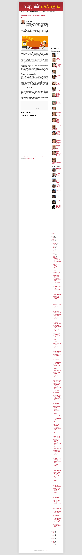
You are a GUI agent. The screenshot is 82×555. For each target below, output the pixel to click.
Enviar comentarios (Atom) (29, 158)
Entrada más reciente (24, 156)
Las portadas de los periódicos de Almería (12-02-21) (57, 428)
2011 (53, 542)
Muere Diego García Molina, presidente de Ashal (57, 431)
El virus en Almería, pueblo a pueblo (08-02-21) (57, 471)
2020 (53, 529)
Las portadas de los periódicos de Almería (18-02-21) (57, 368)
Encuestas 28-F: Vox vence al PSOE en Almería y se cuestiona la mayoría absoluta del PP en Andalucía (56, 161)
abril (53, 253)
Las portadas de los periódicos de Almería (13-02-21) (57, 413)
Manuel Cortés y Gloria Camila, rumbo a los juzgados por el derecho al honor (56, 114)
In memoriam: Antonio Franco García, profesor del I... (57, 273)
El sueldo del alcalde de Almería (58, 174)
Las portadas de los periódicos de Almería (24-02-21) (57, 312)
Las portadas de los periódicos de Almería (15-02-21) (57, 393)
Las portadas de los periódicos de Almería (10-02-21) (57, 453)
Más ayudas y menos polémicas (56, 492)
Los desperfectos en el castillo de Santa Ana (57, 342)
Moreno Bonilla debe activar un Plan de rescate (56, 440)
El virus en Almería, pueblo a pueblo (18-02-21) (57, 363)
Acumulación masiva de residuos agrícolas (58, 95)
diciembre (54, 241)
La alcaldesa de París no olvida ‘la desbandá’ (57, 396)
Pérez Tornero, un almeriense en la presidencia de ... (56, 297)
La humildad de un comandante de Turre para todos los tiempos (56, 77)
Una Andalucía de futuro (57, 286)
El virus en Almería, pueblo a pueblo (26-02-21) (57, 282)
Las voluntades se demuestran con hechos (56, 276)
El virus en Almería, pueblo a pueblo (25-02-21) (57, 295)
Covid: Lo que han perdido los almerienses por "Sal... (57, 495)
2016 (53, 535)
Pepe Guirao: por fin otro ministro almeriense (58, 201)
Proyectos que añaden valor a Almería (56, 334)
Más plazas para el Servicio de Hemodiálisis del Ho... (56, 409)
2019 (53, 531)
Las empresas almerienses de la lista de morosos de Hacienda (58, 180)
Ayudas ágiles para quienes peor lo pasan (57, 503)
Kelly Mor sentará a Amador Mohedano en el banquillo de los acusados (56, 121)
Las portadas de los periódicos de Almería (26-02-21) (57, 292)
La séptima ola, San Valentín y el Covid (56, 446)
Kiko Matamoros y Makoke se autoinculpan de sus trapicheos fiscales (56, 66)
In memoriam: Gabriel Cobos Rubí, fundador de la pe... (57, 476)
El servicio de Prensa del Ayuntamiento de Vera (57, 459)
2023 (53, 237)
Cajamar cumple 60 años (58, 59)
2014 (53, 538)
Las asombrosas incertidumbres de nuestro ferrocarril (56, 288)
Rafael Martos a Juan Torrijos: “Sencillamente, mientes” (58, 207)
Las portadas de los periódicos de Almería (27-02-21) (57, 279)
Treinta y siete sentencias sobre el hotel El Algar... (57, 261)
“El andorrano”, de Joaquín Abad (58, 169)
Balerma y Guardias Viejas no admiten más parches (57, 352)
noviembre (55, 243)
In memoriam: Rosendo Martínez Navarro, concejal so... (56, 473)
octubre (54, 244)
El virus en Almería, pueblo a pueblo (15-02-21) (57, 390)
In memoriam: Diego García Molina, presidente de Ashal (56, 425)
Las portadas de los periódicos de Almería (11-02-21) (57, 443)
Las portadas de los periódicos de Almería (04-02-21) (57, 525)
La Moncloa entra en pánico (58, 190)
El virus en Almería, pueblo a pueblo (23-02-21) (57, 315)
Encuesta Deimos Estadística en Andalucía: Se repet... (56, 258)
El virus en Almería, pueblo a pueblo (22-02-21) (57, 320)
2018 (53, 532)
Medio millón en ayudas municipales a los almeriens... (57, 489)
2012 (53, 541)
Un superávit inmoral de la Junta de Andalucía (57, 521)
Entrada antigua (45, 156)
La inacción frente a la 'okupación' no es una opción (57, 398)
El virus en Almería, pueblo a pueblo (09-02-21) (57, 456)
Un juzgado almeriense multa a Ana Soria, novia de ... (56, 437)
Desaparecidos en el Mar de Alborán (57, 344)
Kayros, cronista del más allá (58, 196)
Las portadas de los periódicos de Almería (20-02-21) (57, 346)
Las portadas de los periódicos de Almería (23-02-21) (57, 317)
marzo (54, 254)
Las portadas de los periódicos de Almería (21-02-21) (57, 339)
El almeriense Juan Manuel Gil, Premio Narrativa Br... (56, 464)
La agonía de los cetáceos (57, 304)
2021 (53, 240)
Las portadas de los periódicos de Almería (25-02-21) (57, 306)
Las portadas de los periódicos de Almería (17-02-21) (57, 375)
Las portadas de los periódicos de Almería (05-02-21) (57, 516)
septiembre (55, 246)
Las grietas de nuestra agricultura (56, 373)
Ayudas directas (55, 513)
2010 (53, 544)
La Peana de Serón (56, 523)
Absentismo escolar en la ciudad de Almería (57, 355)
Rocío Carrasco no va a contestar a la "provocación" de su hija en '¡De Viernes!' (56, 154)
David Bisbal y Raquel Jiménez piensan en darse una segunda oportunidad (56, 127)
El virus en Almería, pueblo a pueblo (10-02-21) (57, 449)
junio (54, 250)
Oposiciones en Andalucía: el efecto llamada (58, 102)
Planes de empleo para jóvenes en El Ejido (56, 451)
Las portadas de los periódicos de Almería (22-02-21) (57, 326)
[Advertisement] (34, 147)
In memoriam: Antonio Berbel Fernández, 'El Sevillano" (56, 384)
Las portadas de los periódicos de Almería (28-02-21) (57, 270)
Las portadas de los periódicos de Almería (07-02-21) (57, 498)
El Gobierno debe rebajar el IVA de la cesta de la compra (58, 83)
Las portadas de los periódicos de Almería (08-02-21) (57, 480)
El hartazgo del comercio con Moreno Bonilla (57, 365)
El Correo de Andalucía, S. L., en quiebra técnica (58, 185)
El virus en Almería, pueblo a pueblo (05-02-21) (57, 512)
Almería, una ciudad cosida (58, 107)
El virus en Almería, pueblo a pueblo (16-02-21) (57, 378)
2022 (53, 239)
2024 (53, 236)
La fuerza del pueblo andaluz (56, 265)
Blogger (47, 550)
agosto (54, 247)
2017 (53, 534)
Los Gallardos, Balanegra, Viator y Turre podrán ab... (57, 381)
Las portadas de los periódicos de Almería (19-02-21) (57, 360)
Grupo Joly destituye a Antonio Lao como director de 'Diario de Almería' (56, 147)
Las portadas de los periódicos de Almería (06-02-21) (57, 506)
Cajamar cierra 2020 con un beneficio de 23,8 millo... (57, 509)
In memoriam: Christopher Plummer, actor (57, 501)
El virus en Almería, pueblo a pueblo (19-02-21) (57, 349)
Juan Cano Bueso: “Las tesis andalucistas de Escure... (56, 468)
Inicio (35, 156)
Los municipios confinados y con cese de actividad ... (57, 486)
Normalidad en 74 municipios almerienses (57, 357)
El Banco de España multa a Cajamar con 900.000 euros (57, 483)
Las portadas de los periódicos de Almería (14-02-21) (57, 404)
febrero (54, 256)
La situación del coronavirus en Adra (56, 302)
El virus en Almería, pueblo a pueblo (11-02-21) (57, 434)
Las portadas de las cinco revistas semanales (58, 54)
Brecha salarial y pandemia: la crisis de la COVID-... (57, 323)
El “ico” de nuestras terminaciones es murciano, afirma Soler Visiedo (56, 89)
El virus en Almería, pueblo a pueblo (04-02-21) (57, 519)
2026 (53, 233)
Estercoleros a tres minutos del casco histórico (56, 329)
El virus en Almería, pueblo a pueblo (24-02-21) (57, 309)
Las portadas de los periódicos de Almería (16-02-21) (57, 387)
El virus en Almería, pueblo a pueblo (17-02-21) (57, 371)
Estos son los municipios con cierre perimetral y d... (57, 416)
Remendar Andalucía (58, 70)
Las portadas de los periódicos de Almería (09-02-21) (57, 461)
